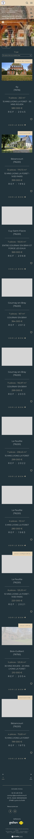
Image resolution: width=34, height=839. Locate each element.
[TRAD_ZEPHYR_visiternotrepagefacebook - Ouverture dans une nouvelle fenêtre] (10, 811)
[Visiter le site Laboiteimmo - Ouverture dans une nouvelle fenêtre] (17, 835)
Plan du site (16, 831)
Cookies (25, 832)
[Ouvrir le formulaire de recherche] (27, 3)
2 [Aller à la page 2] (30, 778)
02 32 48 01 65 (17, 793)
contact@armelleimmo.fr (17, 795)
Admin (8, 832)
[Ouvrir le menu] (31, 3)
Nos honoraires (9, 831)
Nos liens (13, 832)
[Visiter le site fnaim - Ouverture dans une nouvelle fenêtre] (21, 823)
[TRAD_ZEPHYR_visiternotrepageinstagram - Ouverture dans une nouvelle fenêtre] (15, 811)
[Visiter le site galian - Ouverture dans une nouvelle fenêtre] (13, 822)
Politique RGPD (19, 832)
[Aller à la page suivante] (31, 774)
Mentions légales (24, 831)
